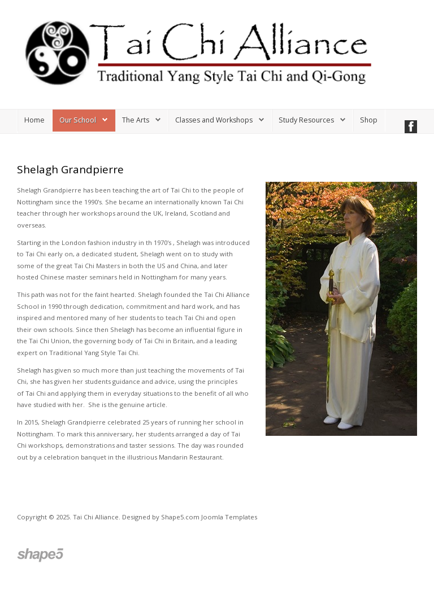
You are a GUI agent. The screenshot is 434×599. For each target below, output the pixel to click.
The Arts (135, 120)
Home (34, 120)
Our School (77, 120)
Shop (368, 120)
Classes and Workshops (214, 120)
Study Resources (306, 120)
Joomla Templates (229, 517)
